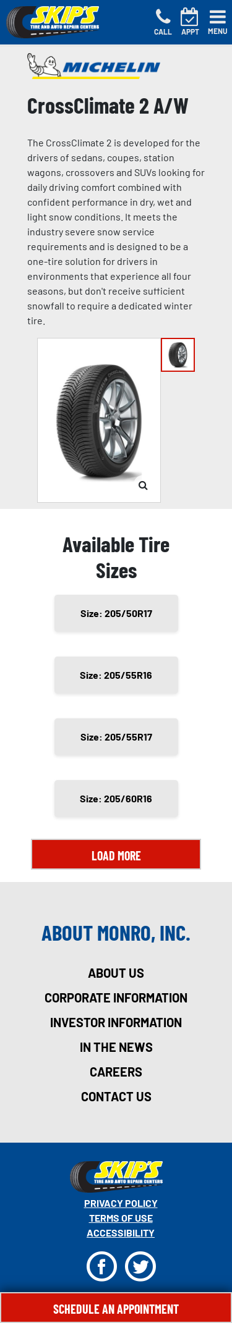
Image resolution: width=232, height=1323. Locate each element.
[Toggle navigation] (218, 22)
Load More (116, 855)
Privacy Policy (121, 1203)
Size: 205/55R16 (116, 675)
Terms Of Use (121, 1218)
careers (116, 1071)
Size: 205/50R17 (116, 613)
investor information (116, 1022)
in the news (116, 1047)
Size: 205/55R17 (116, 736)
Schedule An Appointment (116, 1308)
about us (116, 972)
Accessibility (121, 1232)
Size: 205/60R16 (116, 798)
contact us (116, 1096)
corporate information (116, 997)
